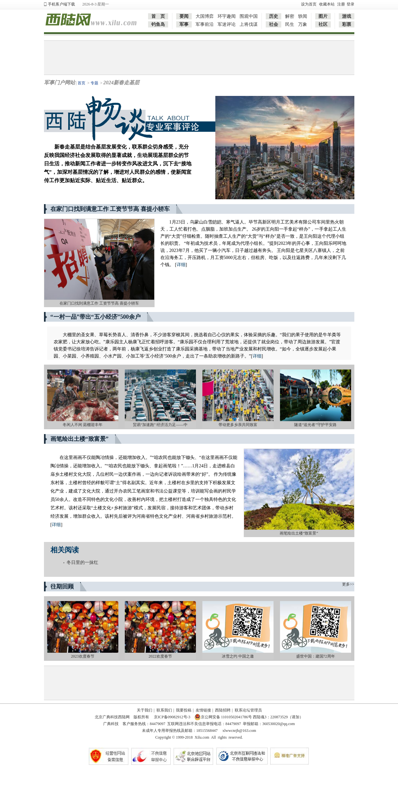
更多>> (348, 584)
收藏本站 (327, 4)
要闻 (183, 16)
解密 (289, 16)
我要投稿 (183, 710)
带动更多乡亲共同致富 (238, 424)
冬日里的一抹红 (82, 562)
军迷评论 (227, 24)
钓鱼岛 (158, 24)
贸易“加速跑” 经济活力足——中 (160, 424)
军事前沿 (205, 24)
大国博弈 (205, 16)
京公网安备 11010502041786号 (223, 717)
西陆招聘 (223, 710)
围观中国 (249, 16)
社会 (273, 24)
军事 (183, 24)
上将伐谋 (249, 24)
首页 (81, 83)
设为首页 (309, 4)
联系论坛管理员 (248, 710)
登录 (350, 4)
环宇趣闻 (227, 16)
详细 (181, 264)
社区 (323, 24)
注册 (341, 4)
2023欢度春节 (82, 656)
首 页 (158, 16)
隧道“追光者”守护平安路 (315, 424)
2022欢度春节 (160, 656)
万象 (302, 24)
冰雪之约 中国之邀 (238, 656)
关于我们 (144, 710)
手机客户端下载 (61, 4)
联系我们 (164, 710)
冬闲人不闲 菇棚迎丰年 (82, 424)
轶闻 (302, 16)
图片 (323, 16)
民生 (289, 24)
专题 (94, 83)
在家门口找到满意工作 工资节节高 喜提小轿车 (99, 303)
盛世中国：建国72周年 (315, 656)
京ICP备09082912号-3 (171, 717)
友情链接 (203, 710)
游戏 (346, 16)
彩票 (346, 24)
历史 (273, 16)
